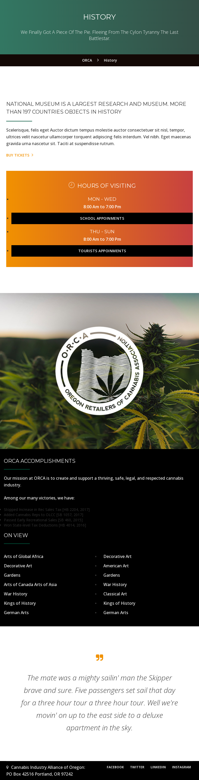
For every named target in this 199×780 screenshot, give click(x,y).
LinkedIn (158, 767)
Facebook (115, 767)
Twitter (137, 767)
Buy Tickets (19, 155)
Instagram (181, 767)
